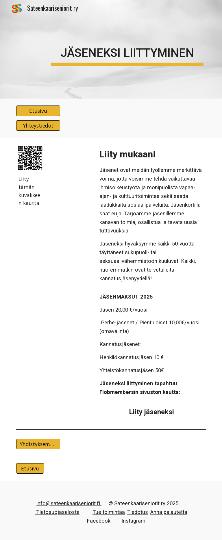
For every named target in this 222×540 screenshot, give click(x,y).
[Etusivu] (38, 111)
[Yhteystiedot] (38, 125)
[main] (127, 49)
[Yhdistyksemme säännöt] (38, 444)
